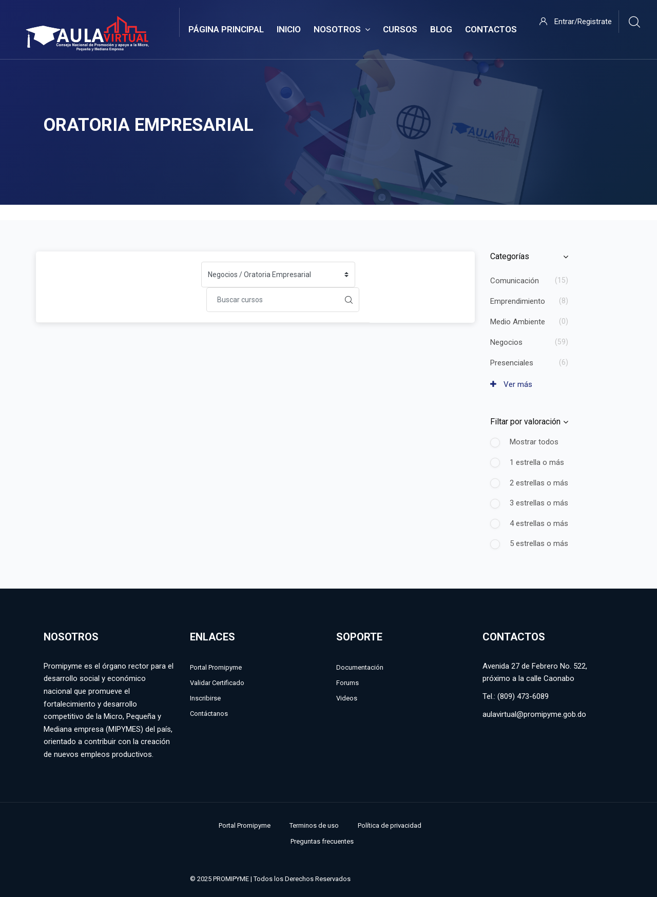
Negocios (506, 342)
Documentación (359, 667)
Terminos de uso (314, 825)
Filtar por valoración (525, 421)
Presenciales (511, 362)
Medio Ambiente (517, 321)
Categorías (509, 256)
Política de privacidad (389, 825)
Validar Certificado (217, 683)
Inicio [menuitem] (289, 29)
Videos (346, 698)
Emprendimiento (517, 301)
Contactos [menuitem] (491, 29)
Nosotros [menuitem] (342, 30)
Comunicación (514, 280)
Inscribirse (205, 698)
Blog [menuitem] (441, 29)
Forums (347, 683)
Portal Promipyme (216, 667)
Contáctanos (209, 713)
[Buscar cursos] (272, 299)
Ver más (511, 384)
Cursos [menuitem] (400, 29)
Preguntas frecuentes (322, 841)
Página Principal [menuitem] (226, 29)
